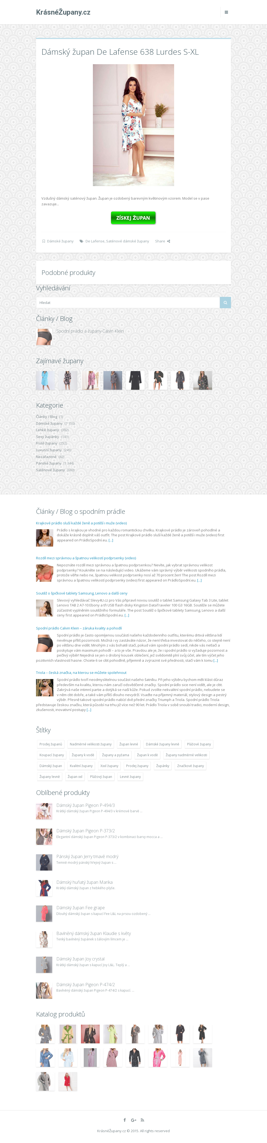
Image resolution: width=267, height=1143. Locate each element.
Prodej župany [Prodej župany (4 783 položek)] (137, 766)
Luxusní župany (49, 449)
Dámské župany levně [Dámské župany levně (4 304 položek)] (162, 744)
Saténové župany (50, 469)
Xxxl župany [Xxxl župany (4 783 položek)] (109, 766)
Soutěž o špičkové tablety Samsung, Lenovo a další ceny (82, 593)
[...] (111, 540)
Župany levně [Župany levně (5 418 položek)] (50, 776)
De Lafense (95, 241)
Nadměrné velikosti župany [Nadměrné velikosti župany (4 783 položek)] (91, 744)
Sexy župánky (47, 436)
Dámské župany (60, 241)
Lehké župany (47, 429)
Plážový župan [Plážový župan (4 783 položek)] (101, 776)
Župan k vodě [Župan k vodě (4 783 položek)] (147, 755)
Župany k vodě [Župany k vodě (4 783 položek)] (83, 755)
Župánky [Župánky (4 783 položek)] (162, 766)
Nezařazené (46, 456)
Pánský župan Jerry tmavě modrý (87, 856)
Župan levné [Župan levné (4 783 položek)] (128, 744)
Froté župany (46, 443)
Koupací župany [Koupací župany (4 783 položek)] (52, 755)
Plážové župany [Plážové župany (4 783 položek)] (199, 744)
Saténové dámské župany (127, 241)
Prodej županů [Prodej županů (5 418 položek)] (51, 744)
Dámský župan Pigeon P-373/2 (85, 831)
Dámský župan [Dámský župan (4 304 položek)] (51, 766)
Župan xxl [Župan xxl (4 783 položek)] (75, 776)
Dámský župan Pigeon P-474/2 (85, 985)
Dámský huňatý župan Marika (84, 882)
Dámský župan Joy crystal (80, 959)
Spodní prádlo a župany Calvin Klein (90, 331)
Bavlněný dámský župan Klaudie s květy (93, 933)
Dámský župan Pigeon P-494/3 (85, 805)
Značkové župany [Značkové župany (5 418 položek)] (190, 766)
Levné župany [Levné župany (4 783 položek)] (130, 776)
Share (162, 241)
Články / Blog (46, 416)
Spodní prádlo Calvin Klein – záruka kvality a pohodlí (79, 628)
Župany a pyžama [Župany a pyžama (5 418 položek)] (115, 755)
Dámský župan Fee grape (80, 908)
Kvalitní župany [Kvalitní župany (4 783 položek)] (81, 766)
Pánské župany (48, 463)
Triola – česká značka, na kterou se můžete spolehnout (81, 672)
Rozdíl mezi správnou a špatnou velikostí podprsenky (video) (86, 558)
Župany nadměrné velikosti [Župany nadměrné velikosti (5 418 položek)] (186, 755)
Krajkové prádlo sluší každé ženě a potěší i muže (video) (81, 523)
